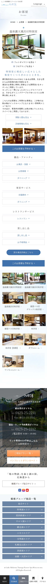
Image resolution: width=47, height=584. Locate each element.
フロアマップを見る (22, 66)
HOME (12, 22)
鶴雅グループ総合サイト (23, 483)
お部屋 (21, 22)
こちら (34, 441)
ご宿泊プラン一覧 (22, 453)
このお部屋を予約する (22, 149)
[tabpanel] (23, 46)
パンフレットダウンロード (22, 460)
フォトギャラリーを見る (22, 62)
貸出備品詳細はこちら (23, 252)
